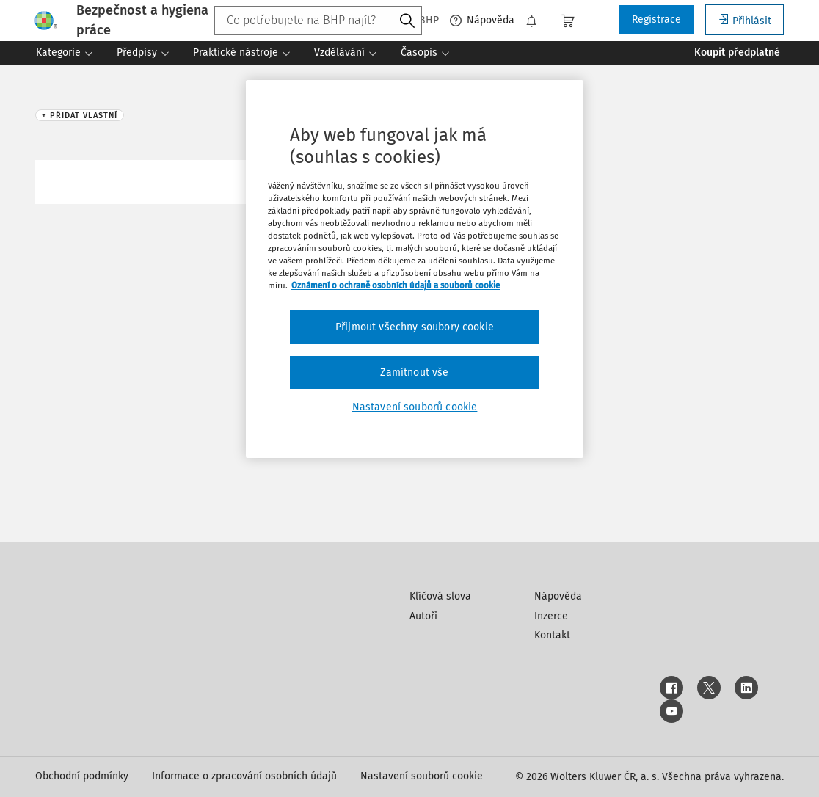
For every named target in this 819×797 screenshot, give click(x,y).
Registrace (656, 19)
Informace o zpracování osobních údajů (244, 776)
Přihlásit (744, 20)
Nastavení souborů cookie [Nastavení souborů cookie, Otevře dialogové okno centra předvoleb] (415, 407)
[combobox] (318, 20)
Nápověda (482, 20)
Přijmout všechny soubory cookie (414, 327)
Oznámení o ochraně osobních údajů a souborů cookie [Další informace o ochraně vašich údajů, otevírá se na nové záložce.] (395, 285)
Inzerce (551, 616)
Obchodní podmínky (81, 776)
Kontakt (552, 635)
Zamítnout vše (414, 372)
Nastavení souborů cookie (421, 776)
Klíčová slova (440, 596)
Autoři (423, 616)
